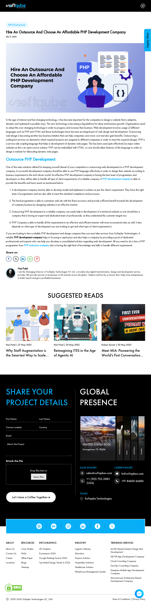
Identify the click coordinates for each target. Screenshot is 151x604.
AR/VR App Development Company (127, 556)
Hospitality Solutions (84, 562)
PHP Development (17, 24)
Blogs (23, 562)
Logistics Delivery (83, 548)
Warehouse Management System (90, 571)
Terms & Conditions (121, 599)
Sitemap (25, 567)
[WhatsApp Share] (30, 259)
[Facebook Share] (9, 259)
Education (79, 553)
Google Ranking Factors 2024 (53, 558)
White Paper (27, 558)
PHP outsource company (36, 245)
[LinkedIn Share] (23, 259)
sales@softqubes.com (99, 473)
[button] (143, 6)
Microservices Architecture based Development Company (126, 579)
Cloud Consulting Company (123, 561)
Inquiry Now (147, 40)
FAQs (23, 553)
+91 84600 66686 (133, 481)
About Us (10, 548)
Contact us (11, 553)
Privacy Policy (138, 599)
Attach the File (14, 461)
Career (9, 558)
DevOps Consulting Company (124, 565)
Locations (10, 562)
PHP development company (116, 179)
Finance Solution (82, 558)
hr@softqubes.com (132, 474)
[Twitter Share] (16, 259)
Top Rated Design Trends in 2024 (54, 562)
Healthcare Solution (84, 567)
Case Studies (27, 548)
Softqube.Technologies (98, 498)
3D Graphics (45, 548)
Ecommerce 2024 (47, 553)
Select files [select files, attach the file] (38, 476)
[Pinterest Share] (37, 259)
